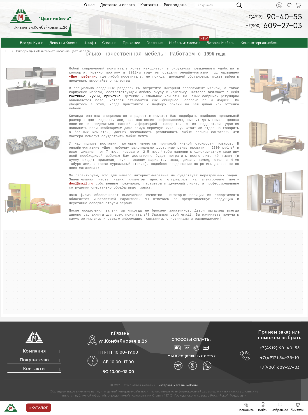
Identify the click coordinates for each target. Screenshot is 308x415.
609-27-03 (282, 26)
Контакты (149, 5)
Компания (34, 351)
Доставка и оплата (117, 5)
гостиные (77, 97)
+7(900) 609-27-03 (279, 367)
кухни (95, 97)
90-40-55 (284, 17)
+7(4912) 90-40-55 (279, 348)
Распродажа (175, 5)
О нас (89, 5)
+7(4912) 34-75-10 (279, 358)
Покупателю (34, 360)
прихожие (112, 97)
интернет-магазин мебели (178, 385)
